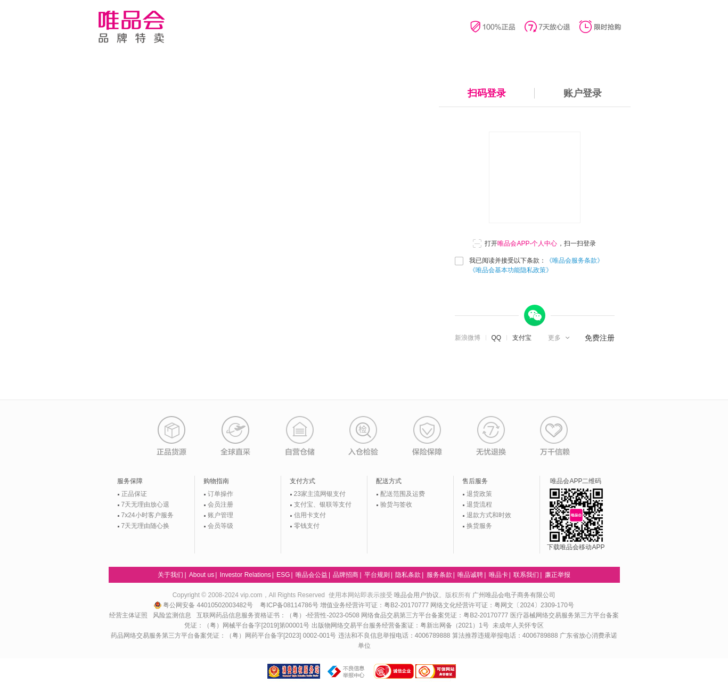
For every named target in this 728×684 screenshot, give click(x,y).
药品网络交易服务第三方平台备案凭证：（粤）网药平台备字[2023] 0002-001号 (223, 635)
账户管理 (220, 515)
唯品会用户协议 (416, 595)
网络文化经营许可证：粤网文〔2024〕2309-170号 (502, 605)
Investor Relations (245, 575)
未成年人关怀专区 (518, 625)
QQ (497, 337)
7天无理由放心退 (145, 504)
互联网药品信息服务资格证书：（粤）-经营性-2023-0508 (278, 615)
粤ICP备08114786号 (289, 605)
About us (201, 575)
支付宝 (521, 337)
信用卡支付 (310, 515)
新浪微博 (467, 337)
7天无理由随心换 (145, 526)
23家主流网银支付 (320, 494)
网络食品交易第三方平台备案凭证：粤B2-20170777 (435, 615)
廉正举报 (557, 575)
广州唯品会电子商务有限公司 (513, 595)
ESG (283, 575)
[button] (560, 337)
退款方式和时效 (489, 515)
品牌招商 (345, 575)
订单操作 (220, 494)
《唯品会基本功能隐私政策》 (510, 270)
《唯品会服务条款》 (574, 260)
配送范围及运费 (402, 494)
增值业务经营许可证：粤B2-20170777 (375, 605)
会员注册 (220, 504)
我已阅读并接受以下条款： (536, 265)
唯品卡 (498, 575)
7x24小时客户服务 (147, 515)
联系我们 (526, 575)
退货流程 (479, 504)
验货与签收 (396, 504)
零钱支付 (307, 526)
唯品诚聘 (470, 575)
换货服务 (479, 526)
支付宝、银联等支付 (322, 504)
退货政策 (479, 494)
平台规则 (377, 575)
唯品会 (131, 26)
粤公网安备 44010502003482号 (204, 605)
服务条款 (439, 575)
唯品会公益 (312, 575)
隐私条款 (408, 575)
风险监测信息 (172, 615)
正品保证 (134, 494)
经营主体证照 (128, 615)
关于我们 (170, 575)
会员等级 (220, 526)
